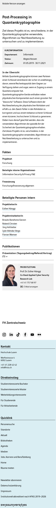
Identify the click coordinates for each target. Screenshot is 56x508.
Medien (4, 451)
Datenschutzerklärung (11, 485)
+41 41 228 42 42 (9, 365)
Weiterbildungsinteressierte (13, 394)
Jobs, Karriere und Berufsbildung (16, 457)
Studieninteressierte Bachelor (14, 384)
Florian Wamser (9, 234)
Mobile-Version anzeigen (13, 3)
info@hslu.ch (6, 367)
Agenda (4, 446)
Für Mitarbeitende (9, 405)
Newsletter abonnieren (11, 480)
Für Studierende (8, 400)
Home (3, 462)
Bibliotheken (6, 440)
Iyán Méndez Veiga (11, 231)
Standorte (5, 429)
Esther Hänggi (9, 208)
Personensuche (7, 424)
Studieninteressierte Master (13, 389)
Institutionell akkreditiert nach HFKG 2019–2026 (23, 496)
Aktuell (4, 435)
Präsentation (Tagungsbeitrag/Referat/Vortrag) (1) (27, 255)
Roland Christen (9, 223)
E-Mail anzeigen (31, 286)
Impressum (6, 491)
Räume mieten (7, 468)
